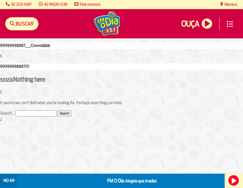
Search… (7, 113)
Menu (230, 24)
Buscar (24, 24)
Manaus (230, 4)
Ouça (190, 23)
